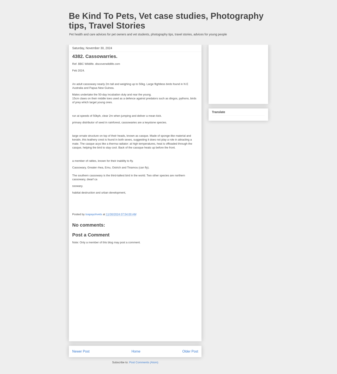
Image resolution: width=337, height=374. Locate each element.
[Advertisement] (244, 73)
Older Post (190, 351)
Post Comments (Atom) (143, 362)
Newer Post (81, 351)
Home (136, 351)
